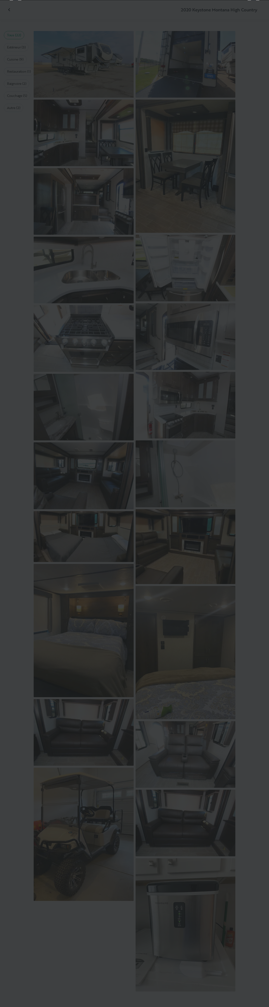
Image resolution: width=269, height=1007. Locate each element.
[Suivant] (253, 503)
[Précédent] (15, 503)
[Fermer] (257, 11)
